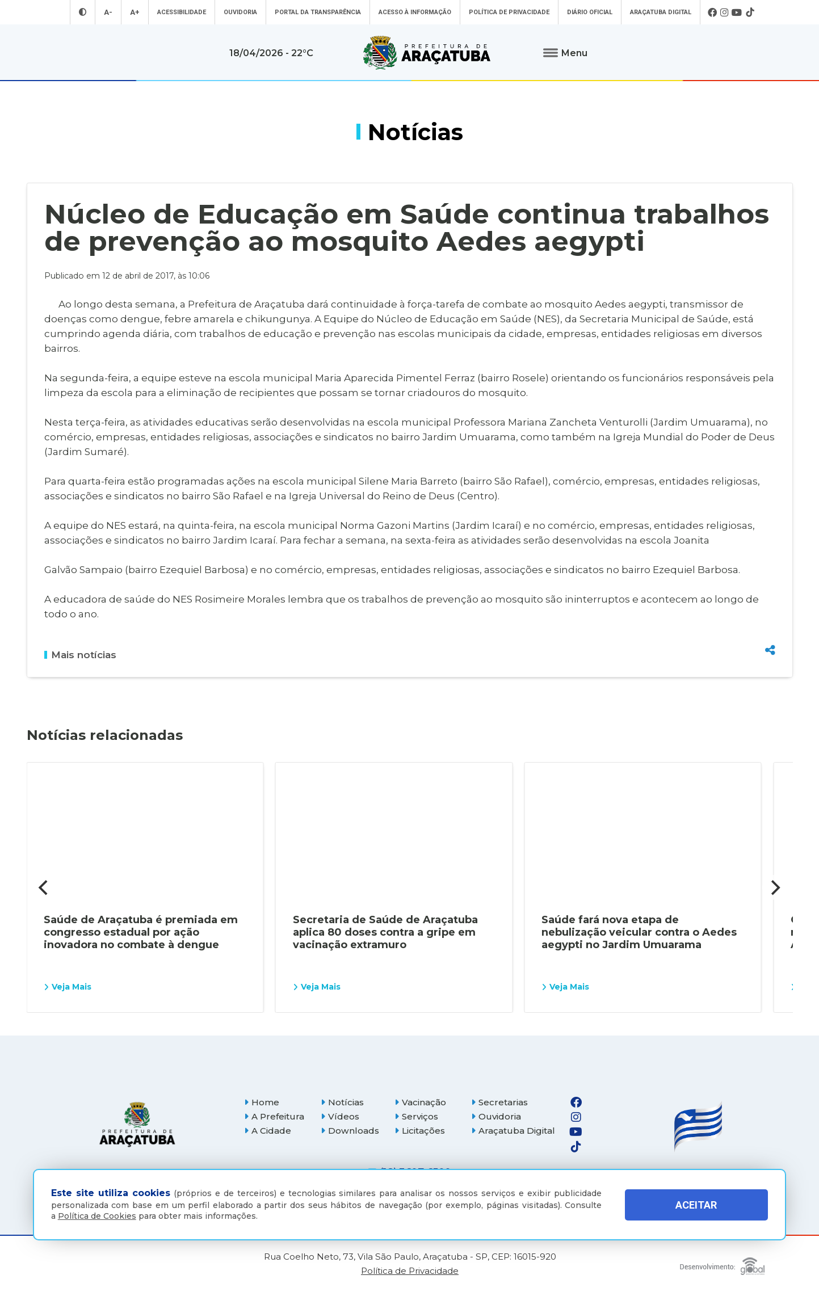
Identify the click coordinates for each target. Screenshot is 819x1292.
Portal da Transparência (318, 12)
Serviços (416, 1116)
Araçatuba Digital (660, 12)
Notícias (342, 1102)
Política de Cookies (97, 1216)
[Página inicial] (137, 1124)
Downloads (350, 1130)
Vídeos (340, 1116)
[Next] (774, 887)
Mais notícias (80, 655)
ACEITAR (696, 1205)
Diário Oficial (589, 12)
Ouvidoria (240, 12)
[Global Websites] (722, 1263)
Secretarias (499, 1102)
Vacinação (420, 1102)
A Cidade (267, 1130)
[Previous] (44, 887)
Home (261, 1102)
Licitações (419, 1130)
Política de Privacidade (509, 12)
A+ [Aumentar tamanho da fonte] (135, 12)
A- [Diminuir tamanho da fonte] (108, 12)
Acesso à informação (415, 12)
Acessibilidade (181, 12)
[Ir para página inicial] (427, 52)
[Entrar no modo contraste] (82, 12)
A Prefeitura (274, 1116)
